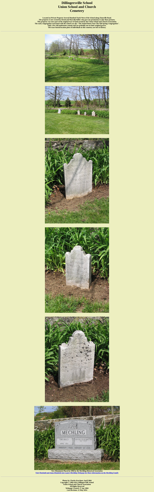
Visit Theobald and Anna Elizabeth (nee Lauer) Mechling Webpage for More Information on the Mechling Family (77, 473)
